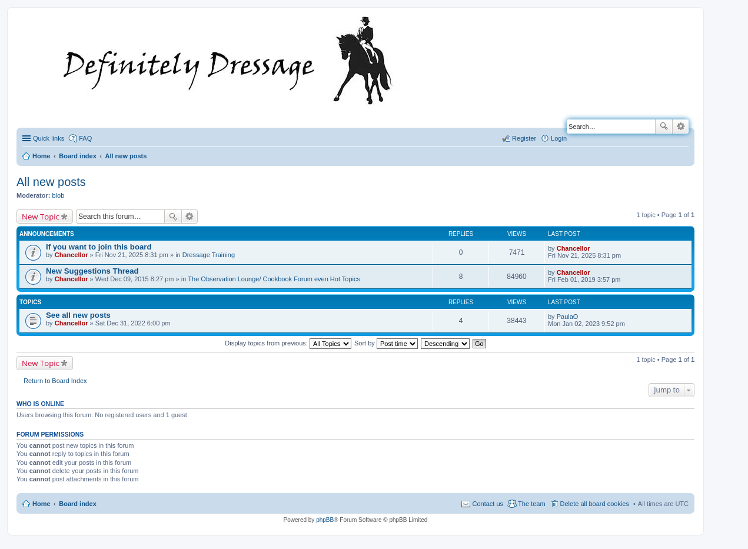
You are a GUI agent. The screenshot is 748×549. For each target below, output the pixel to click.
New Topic (40, 216)
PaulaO (568, 316)
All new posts (51, 181)
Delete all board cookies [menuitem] (594, 503)
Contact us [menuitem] (487, 503)
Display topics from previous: (288, 343)
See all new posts (78, 315)
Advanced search (681, 126)
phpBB (325, 520)
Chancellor (71, 254)
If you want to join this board (99, 246)
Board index (78, 503)
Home (41, 503)
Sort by (386, 343)
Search (664, 126)
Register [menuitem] (524, 138)
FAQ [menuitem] (85, 138)
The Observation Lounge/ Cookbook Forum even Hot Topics (274, 278)
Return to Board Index (55, 380)
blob (58, 195)
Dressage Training (208, 254)
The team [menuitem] (531, 503)
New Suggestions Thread (92, 271)
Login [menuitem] (559, 138)
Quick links (48, 138)
